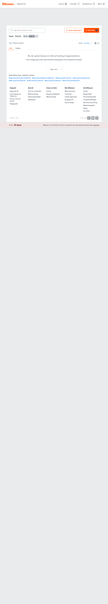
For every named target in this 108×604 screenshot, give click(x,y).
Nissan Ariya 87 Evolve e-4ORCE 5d (20, 78)
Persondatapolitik (89, 97)
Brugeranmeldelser (53, 94)
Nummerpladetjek (34, 97)
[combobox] (27, 30)
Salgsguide (14, 104)
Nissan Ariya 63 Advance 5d (71, 80)
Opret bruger (69, 102)
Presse (85, 91)
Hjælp (85, 108)
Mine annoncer (70, 91)
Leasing (18, 48)
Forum (48, 91)
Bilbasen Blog (51, 97)
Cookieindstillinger (89, 100)
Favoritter (68, 94)
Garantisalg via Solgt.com (15, 95)
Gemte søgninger (71, 97)
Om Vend (86, 111)
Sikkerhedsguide (89, 105)
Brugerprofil (69, 100)
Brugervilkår (87, 94)
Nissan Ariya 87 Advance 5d (81, 78)
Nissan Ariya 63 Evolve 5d (35, 80)
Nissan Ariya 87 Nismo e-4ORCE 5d (43, 78)
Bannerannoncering (90, 102)
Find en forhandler (34, 91)
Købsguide (31, 100)
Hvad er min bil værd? (15, 100)
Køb (11, 48)
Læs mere (96, 125)
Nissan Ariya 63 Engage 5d (17, 80)
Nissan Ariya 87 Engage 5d (52, 80)
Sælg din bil (14, 91)
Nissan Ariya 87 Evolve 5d (63, 78)
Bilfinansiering (33, 94)
